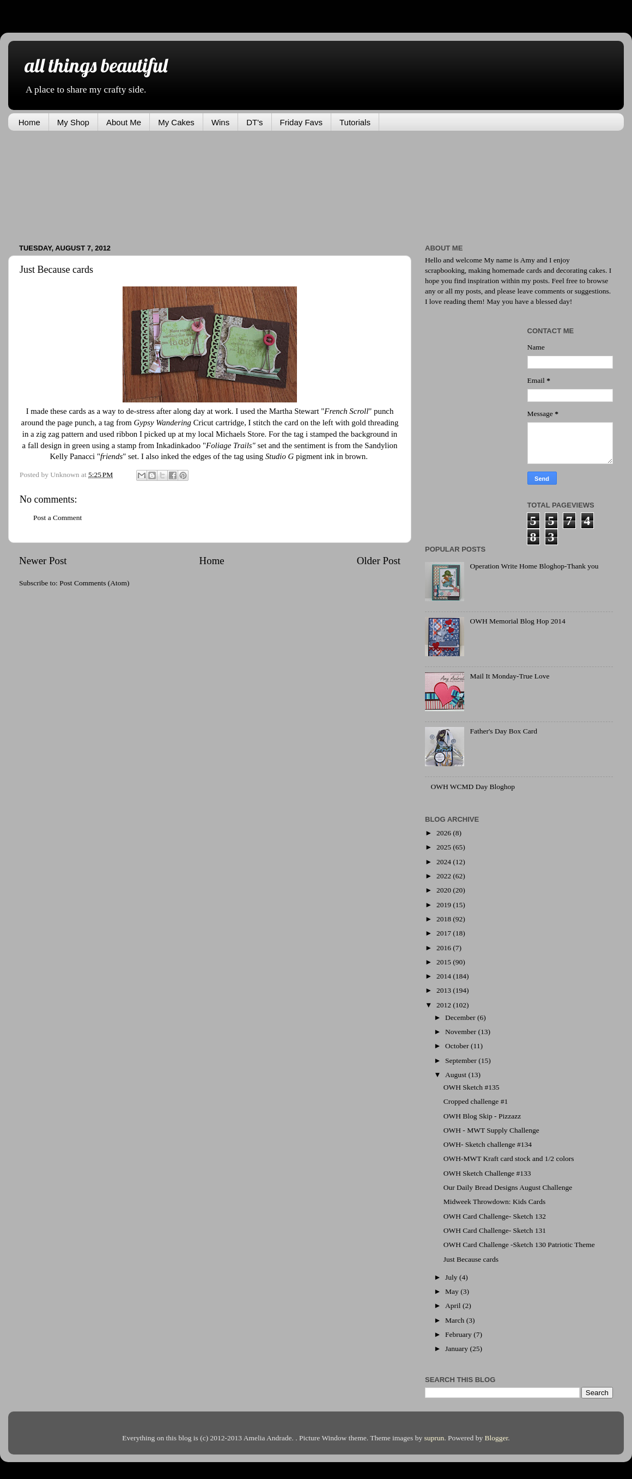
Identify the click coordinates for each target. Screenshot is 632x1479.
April (454, 1305)
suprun (434, 1438)
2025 (444, 847)
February (459, 1334)
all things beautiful (96, 65)
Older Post (378, 560)
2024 (444, 862)
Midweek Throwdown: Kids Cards (494, 1201)
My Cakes (176, 122)
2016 (444, 948)
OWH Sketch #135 (471, 1087)
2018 (444, 919)
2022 (444, 876)
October (458, 1046)
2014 (444, 976)
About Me (123, 122)
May (452, 1291)
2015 (444, 962)
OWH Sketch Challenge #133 (487, 1173)
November (461, 1032)
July (452, 1277)
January (457, 1348)
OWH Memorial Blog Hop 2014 (517, 621)
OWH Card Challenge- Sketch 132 (494, 1216)
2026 (444, 833)
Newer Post (43, 560)
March (455, 1320)
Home (29, 122)
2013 (444, 990)
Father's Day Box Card (503, 731)
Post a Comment (57, 518)
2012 (444, 1005)
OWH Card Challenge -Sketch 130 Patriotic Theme (519, 1244)
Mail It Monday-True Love (509, 676)
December (461, 1017)
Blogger (496, 1438)
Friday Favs (301, 122)
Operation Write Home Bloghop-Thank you (534, 566)
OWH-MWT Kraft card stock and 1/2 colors (508, 1158)
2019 (444, 905)
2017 (444, 933)
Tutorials (354, 122)
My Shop (73, 122)
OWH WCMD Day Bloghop (472, 787)
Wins (220, 122)
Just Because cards (471, 1259)
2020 (444, 890)
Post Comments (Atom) (94, 583)
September (461, 1060)
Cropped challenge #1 (475, 1101)
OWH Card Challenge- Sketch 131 (494, 1230)
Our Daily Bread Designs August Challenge (508, 1187)
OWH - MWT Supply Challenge (491, 1130)
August (456, 1075)
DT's (254, 122)
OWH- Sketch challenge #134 (487, 1144)
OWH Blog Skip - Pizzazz (482, 1116)
